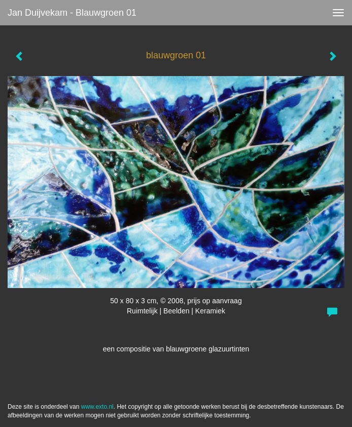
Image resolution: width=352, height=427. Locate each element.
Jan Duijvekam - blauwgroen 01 (72, 13)
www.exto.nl (97, 406)
